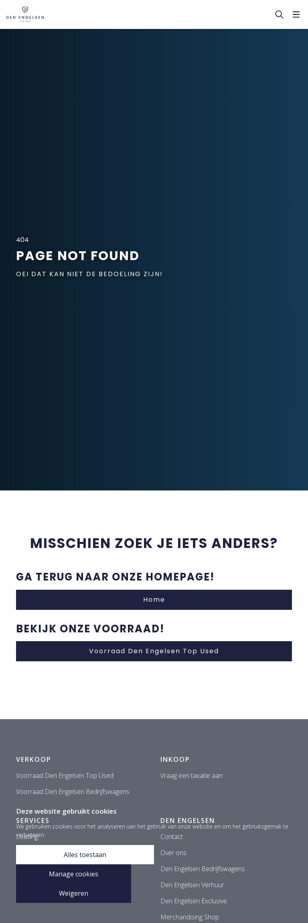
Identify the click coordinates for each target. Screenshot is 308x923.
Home (154, 599)
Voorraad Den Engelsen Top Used (154, 651)
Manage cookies (73, 874)
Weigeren (73, 893)
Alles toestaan (85, 854)
